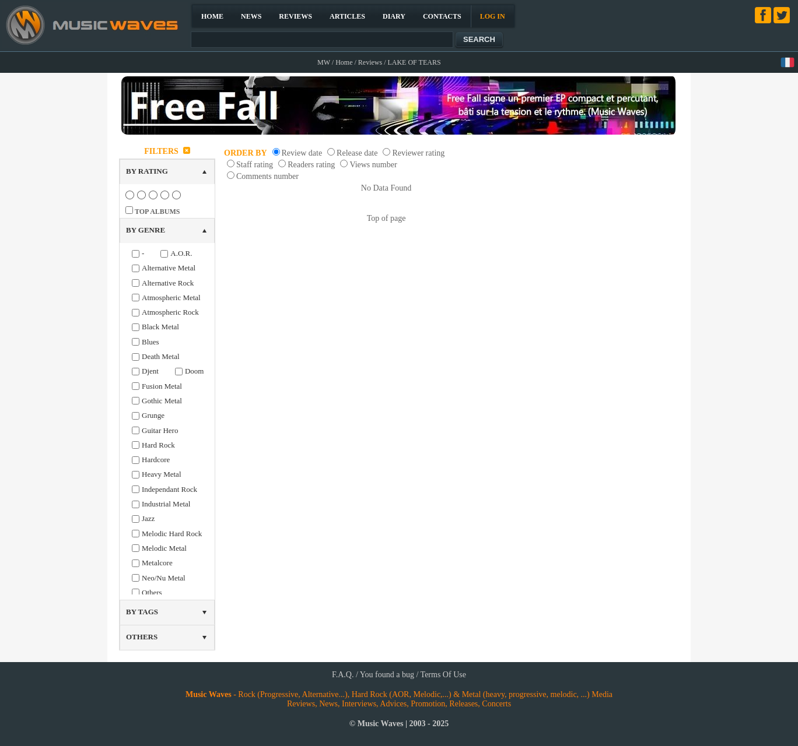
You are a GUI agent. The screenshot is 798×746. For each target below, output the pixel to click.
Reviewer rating (418, 153)
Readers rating (311, 164)
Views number (373, 164)
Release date (357, 153)
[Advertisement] (621, 317)
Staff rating (254, 164)
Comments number (267, 176)
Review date (302, 153)
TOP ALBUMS (157, 211)
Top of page (386, 218)
